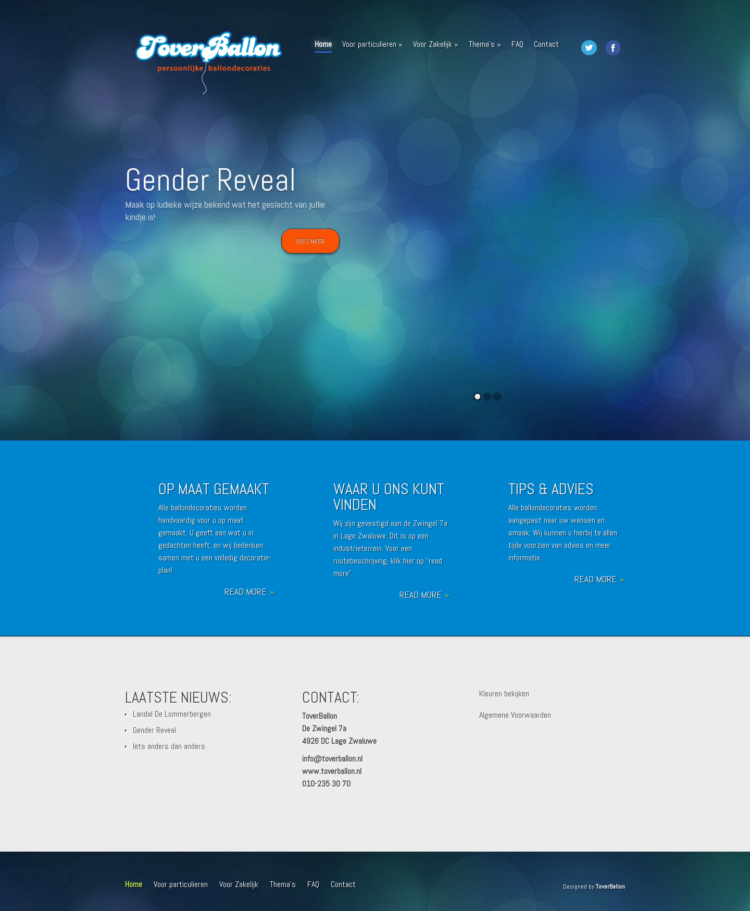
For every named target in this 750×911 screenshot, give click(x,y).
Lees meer (310, 245)
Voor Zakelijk (435, 44)
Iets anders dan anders (169, 746)
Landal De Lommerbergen (172, 713)
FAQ (517, 44)
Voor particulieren (372, 44)
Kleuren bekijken (504, 693)
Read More (249, 591)
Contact (546, 44)
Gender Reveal (210, 184)
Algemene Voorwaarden (515, 714)
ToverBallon (610, 886)
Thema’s (485, 44)
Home (323, 46)
